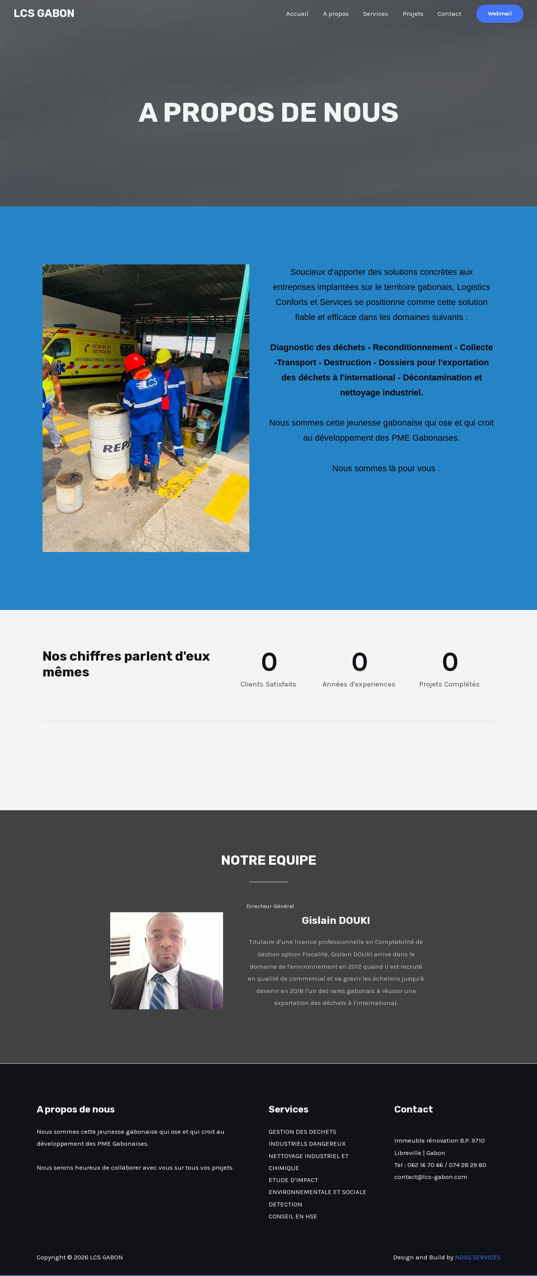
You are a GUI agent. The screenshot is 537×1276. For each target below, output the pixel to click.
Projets (415, 13)
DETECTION (285, 1204)
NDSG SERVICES (477, 1258)
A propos (340, 13)
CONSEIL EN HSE (293, 1217)
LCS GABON (44, 13)
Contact (450, 13)
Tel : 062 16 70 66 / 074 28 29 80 (441, 1165)
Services (379, 13)
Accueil (303, 13)
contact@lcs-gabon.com (431, 1177)
